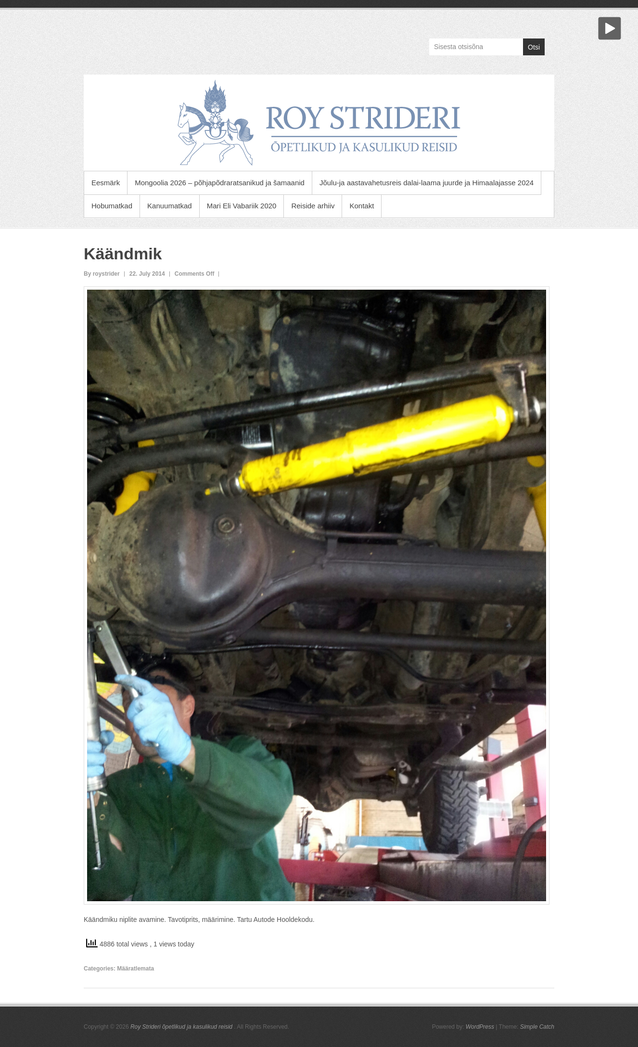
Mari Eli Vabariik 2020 (242, 206)
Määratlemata (135, 968)
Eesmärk (105, 183)
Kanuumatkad (169, 206)
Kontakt (361, 206)
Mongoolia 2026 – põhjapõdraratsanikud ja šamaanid (220, 183)
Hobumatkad (111, 206)
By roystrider (102, 273)
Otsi (534, 47)
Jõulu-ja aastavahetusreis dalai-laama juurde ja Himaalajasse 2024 (426, 183)
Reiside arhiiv (312, 206)
